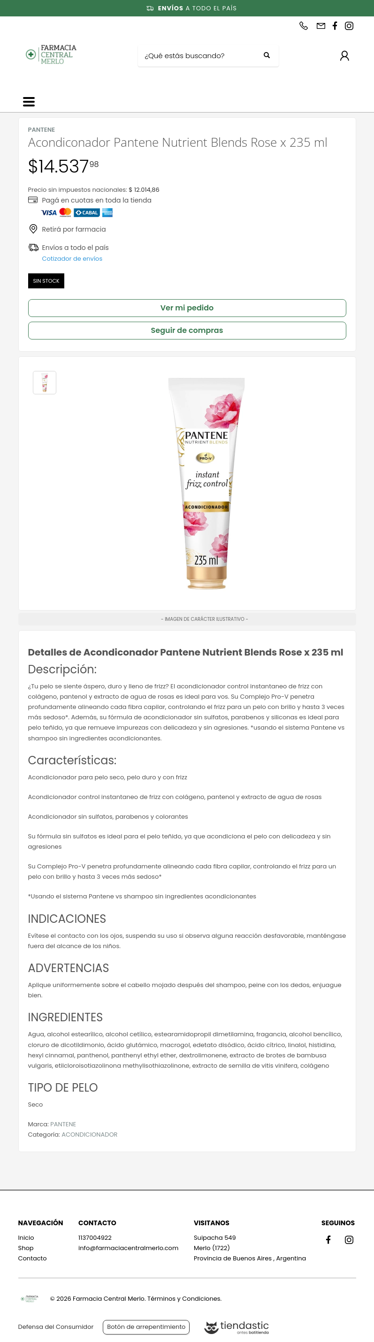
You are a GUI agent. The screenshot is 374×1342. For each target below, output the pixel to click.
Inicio (26, 1237)
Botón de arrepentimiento (146, 1326)
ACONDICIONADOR (89, 1134)
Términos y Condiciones (183, 1298)
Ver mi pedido (187, 307)
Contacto (32, 1258)
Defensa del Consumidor (56, 1326)
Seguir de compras (187, 330)
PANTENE (63, 1124)
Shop (26, 1248)
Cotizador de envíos (72, 258)
